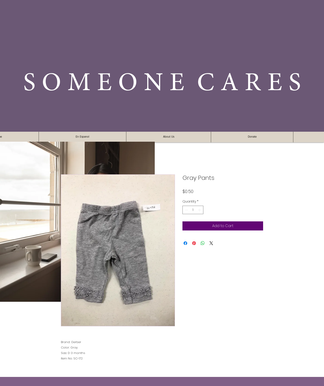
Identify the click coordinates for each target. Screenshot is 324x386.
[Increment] (200, 210)
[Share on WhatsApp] (202, 243)
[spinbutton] (193, 210)
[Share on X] (211, 243)
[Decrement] (186, 210)
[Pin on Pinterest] (194, 243)
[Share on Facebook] (185, 243)
